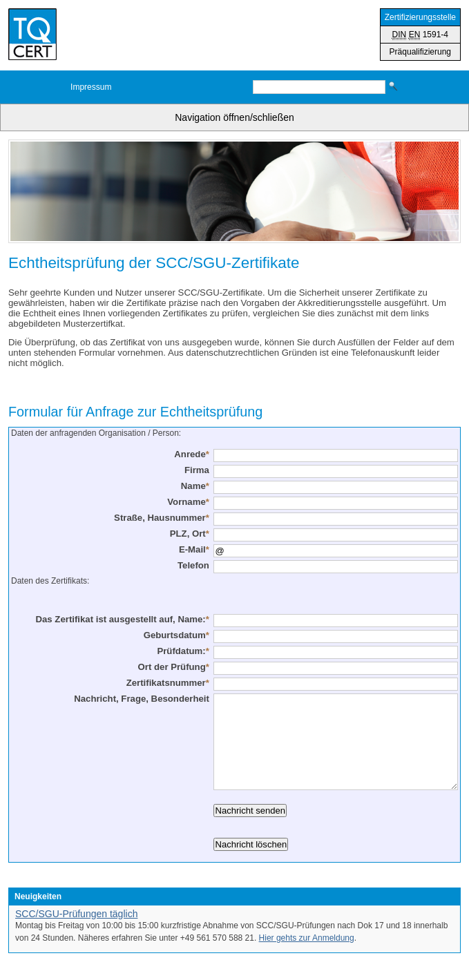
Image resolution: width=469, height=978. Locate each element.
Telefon (193, 565)
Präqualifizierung (420, 52)
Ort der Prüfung (173, 667)
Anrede (191, 454)
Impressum (90, 87)
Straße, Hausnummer (161, 517)
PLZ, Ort (189, 533)
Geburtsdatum (176, 635)
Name (195, 486)
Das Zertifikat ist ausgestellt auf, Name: (122, 619)
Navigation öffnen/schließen (234, 117)
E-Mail (194, 549)
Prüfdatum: (183, 651)
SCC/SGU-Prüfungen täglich (76, 913)
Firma (196, 470)
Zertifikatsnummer (167, 683)
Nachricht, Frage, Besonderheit (141, 698)
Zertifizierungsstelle (420, 17)
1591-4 (420, 35)
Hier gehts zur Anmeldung (306, 938)
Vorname (188, 502)
